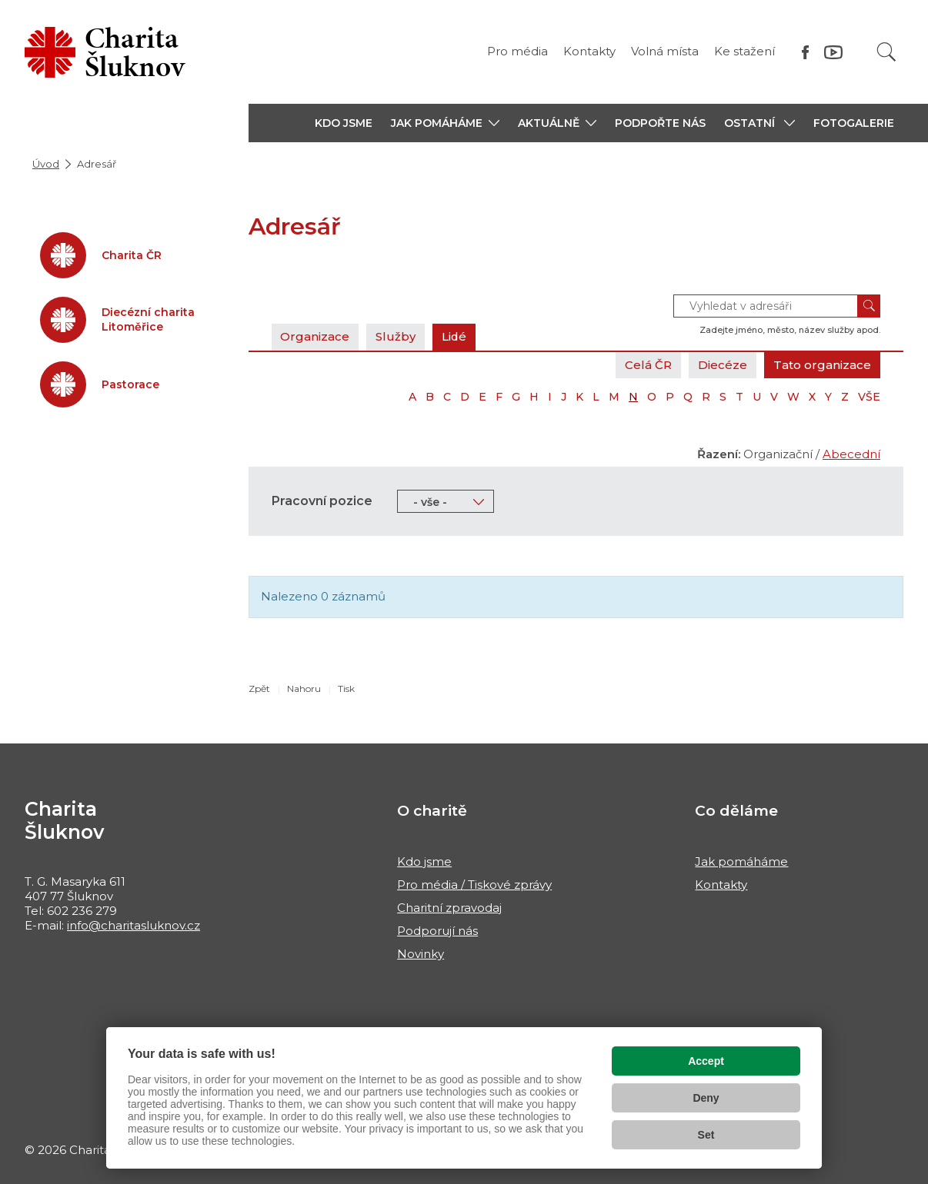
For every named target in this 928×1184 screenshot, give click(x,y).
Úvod (45, 164)
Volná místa (665, 51)
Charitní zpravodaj (449, 907)
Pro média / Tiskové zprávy (474, 884)
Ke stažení (744, 51)
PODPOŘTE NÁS (660, 123)
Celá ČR (648, 365)
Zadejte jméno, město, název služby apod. (789, 329)
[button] (445, 123)
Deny (706, 1098)
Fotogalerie (853, 123)
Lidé (455, 336)
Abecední (851, 454)
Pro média (517, 51)
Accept (706, 1061)
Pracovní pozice (322, 501)
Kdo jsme (424, 861)
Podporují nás (437, 930)
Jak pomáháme (741, 861)
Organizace (315, 336)
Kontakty (589, 51)
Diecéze (722, 365)
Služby (396, 336)
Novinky (420, 953)
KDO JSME (343, 123)
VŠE (869, 397)
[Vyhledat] (886, 52)
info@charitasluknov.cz (133, 925)
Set (706, 1135)
